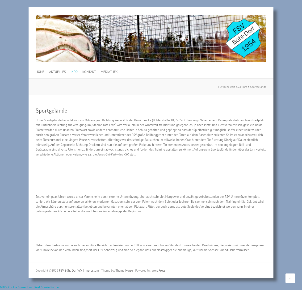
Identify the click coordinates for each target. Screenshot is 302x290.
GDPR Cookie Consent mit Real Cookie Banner (30, 287)
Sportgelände (258, 86)
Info (74, 72)
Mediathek (109, 72)
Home (40, 72)
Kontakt (89, 72)
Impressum (91, 271)
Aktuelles (57, 72)
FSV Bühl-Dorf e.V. (228, 86)
